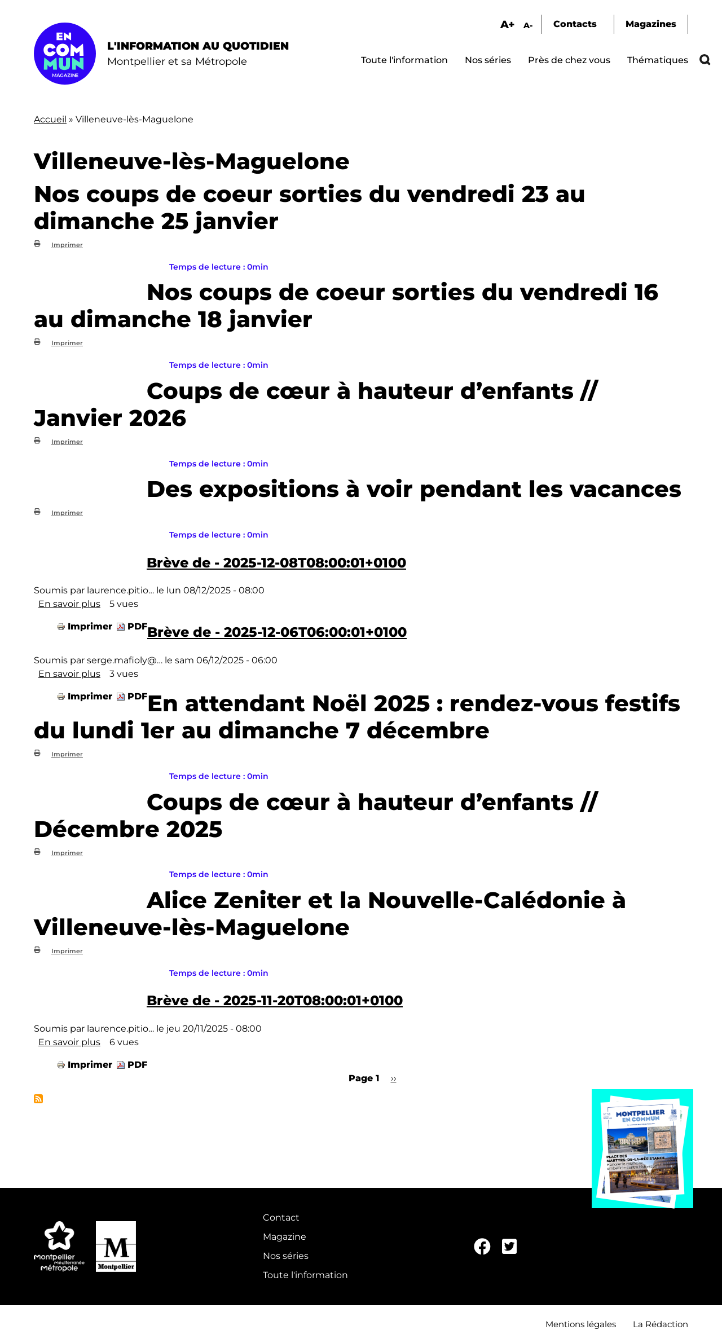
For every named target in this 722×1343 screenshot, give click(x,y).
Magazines (651, 24)
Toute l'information (404, 60)
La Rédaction (660, 1324)
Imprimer (67, 245)
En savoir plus (69, 603)
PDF (137, 626)
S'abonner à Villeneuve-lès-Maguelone (38, 1098)
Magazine (284, 1236)
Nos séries (488, 60)
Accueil (50, 119)
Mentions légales (580, 1324)
